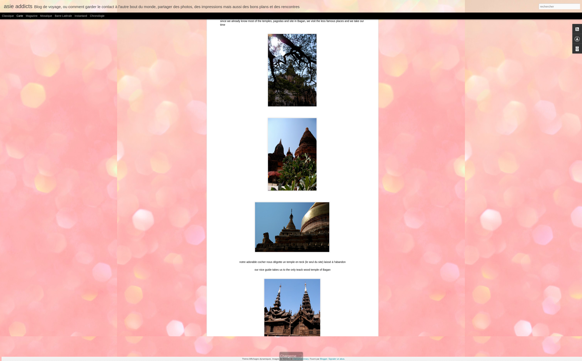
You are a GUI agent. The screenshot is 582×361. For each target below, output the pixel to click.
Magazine (32, 15)
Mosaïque (46, 15)
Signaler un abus (336, 359)
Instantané (81, 15)
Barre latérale (63, 15)
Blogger (323, 359)
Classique (8, 15)
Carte (19, 15)
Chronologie (97, 15)
